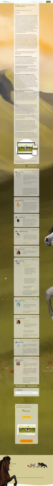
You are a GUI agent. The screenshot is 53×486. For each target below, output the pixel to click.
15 (30, 165)
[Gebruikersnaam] (34, 2)
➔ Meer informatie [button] (26, 416)
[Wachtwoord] (42, 2)
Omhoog (33, 170)
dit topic (27, 127)
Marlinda (30, 10)
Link (36, 170)
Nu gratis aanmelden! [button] (26, 441)
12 (24, 165)
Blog (18, 5)
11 (22, 165)
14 (28, 165)
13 (26, 165)
